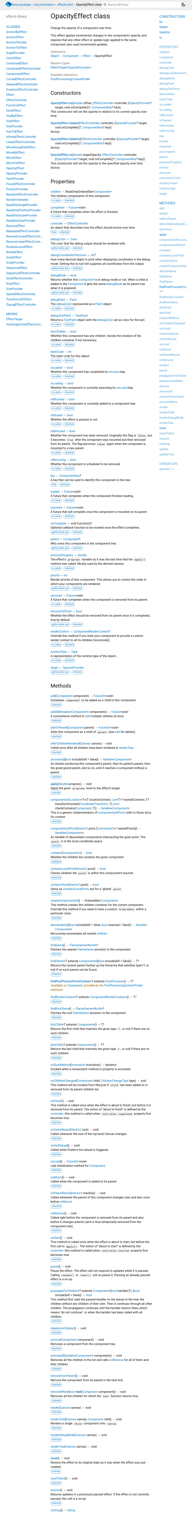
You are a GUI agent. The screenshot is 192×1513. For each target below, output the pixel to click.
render (55, 1407)
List (114, 799)
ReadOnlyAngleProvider (21, 205)
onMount (56, 1177)
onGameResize (60, 1129)
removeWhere (59, 1392)
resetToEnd (58, 1478)
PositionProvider (17, 189)
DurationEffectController (22, 89)
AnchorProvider (16, 42)
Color (73, 239)
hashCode (57, 352)
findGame (57, 945)
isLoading (57, 383)
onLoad (113, 372)
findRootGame (60, 1008)
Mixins (11, 314)
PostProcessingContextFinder (70, 79)
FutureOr (99, 696)
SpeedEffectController (20, 294)
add (53, 696)
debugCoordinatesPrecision (68, 255)
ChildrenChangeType (114, 1081)
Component (71, 56)
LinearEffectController (20, 142)
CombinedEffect (17, 63)
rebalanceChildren (62, 1328)
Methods (167, 203)
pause (54, 1266)
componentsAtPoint (111, 812)
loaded (55, 491)
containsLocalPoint (63, 869)
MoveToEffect (15, 163)
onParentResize (61, 1193)
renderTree (126, 748)
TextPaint (81, 315)
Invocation (78, 1065)
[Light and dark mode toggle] (183, 5)
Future (73, 207)
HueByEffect (14, 116)
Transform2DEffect (18, 299)
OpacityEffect (15, 168)
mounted (56, 507)
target (54, 667)
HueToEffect (14, 131)
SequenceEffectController (23, 273)
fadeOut (164, 32)
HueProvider (14, 126)
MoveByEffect (15, 152)
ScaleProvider (15, 262)
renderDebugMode (63, 1435)
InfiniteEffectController (21, 137)
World (91, 945)
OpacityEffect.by (62, 103)
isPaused (56, 415)
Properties (168, 47)
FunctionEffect (16, 105)
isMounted (57, 399)
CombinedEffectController (23, 68)
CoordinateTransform (94, 804)
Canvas (85, 743)
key (53, 475)
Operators (168, 464)
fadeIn (163, 27)
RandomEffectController (22, 194)
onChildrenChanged (63, 1081)
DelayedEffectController (22, 84)
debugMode (58, 275)
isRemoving (58, 460)
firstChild (56, 1024)
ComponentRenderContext (91, 631)
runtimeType (59, 652)
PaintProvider (15, 179)
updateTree (166, 454)
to (160, 37)
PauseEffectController (20, 184)
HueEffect (12, 121)
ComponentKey (102, 107)
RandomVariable (17, 199)
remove (55, 1339)
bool (73, 275)
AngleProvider (15, 53)
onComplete (58, 523)
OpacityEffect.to (61, 155)
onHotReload (59, 1145)
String (71, 1510)
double (78, 103)
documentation (44, 4)
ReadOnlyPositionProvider (23, 210)
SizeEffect (13, 283)
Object (55, 56)
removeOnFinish (61, 611)
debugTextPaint (61, 315)
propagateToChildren (64, 1291)
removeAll (57, 1355)
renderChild (58, 1419)
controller (57, 223)
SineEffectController (19, 278)
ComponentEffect (18, 74)
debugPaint (58, 299)
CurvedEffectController (21, 79)
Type (74, 652)
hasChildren (58, 331)
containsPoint (59, 884)
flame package (21, 4)
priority (55, 575)
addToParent (59, 727)
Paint (73, 299)
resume (55, 1490)
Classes (13, 27)
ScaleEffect (13, 257)
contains (56, 853)
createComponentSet (64, 900)
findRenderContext (63, 997)
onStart (55, 1238)
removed (56, 595)
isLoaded (56, 367)
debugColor (58, 239)
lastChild (56, 1045)
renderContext (60, 631)
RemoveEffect (15, 226)
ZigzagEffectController (21, 304)
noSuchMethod (60, 1065)
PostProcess (113, 981)
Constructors (172, 17)
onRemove (57, 1213)
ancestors (57, 759)
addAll (55, 712)
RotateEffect (14, 252)
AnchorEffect (15, 37)
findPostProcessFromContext (70, 981)
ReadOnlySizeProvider (20, 220)
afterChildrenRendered (65, 743)
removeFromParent (63, 1376)
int (92, 255)
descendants (59, 925)
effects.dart (65, 4)
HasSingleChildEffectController (26, 324)
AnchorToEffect (16, 47)
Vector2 (82, 828)
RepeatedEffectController (23, 231)
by (160, 22)
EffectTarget (59, 67)
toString (56, 1510)
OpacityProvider (79, 67)
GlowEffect (13, 110)
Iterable (65, 712)
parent (55, 539)
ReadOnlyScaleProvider (21, 215)
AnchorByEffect (16, 32)
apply (54, 784)
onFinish (56, 1101)
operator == (166, 469)
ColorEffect (13, 58)
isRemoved (58, 431)
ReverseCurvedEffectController (26, 236)
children (56, 191)
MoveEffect (13, 158)
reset (54, 1458)
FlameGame (78, 945)
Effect (86, 56)
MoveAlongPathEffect (20, 147)
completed (57, 207)
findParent (57, 961)
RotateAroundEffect (19, 247)
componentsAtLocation (66, 799)
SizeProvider (14, 289)
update (163, 449)
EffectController (103, 103)
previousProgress (62, 555)
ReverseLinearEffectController (26, 241)
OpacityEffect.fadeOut (65, 139)
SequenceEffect (16, 268)
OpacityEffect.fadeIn (64, 123)
